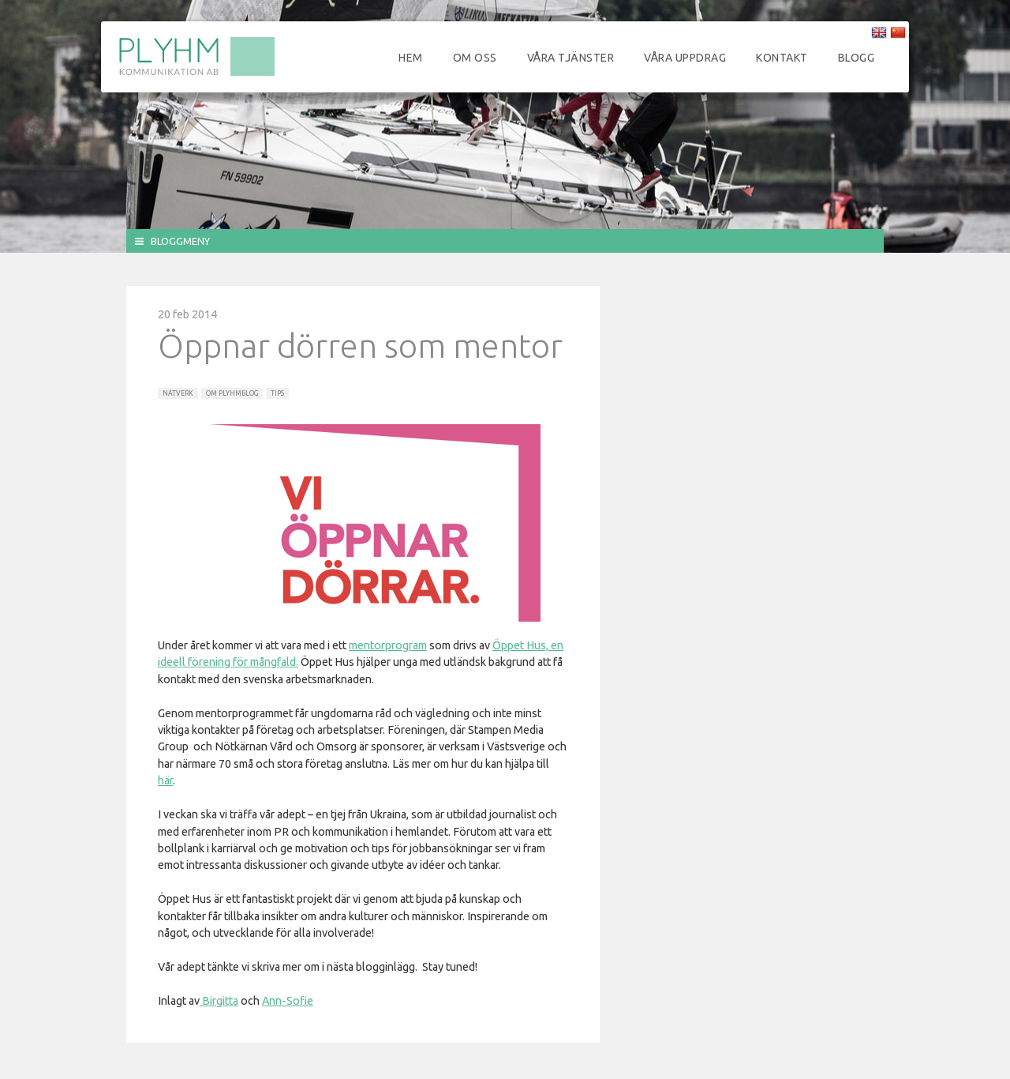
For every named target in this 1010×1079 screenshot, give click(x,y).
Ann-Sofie (287, 1000)
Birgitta (219, 1000)
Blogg (856, 57)
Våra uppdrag (685, 57)
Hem (410, 57)
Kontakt (782, 57)
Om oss (475, 57)
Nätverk (178, 393)
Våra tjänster (571, 57)
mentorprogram (388, 645)
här (165, 780)
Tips (277, 393)
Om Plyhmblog (232, 393)
